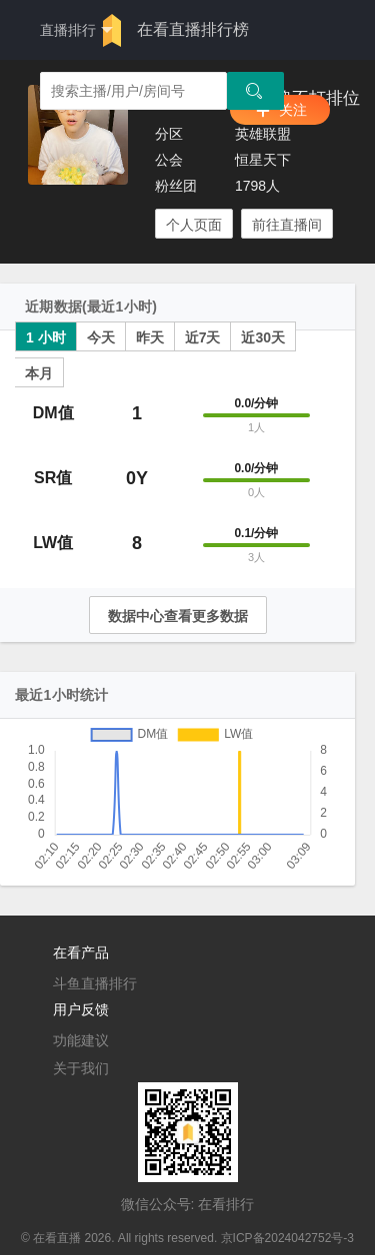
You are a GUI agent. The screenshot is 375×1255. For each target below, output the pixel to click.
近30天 (263, 337)
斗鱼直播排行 (95, 983)
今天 (101, 337)
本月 (39, 373)
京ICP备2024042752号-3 (287, 1238)
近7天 (203, 337)
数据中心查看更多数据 (178, 616)
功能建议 (81, 1040)
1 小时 (46, 337)
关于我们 (81, 1068)
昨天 (150, 337)
